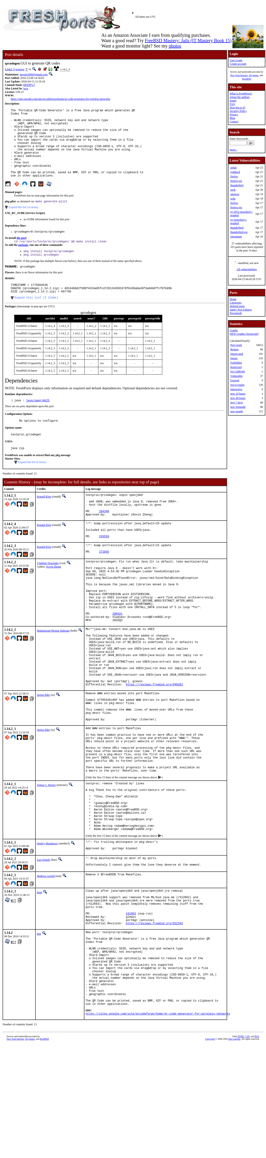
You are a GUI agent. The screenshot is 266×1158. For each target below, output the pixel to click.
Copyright (210, 1152)
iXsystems (254, 75)
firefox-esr (236, 181)
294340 (104, 539)
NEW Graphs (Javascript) (244, 333)
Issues (233, 100)
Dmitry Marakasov (47, 929)
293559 (104, 568)
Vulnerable (236, 376)
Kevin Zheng (53, 600)
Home (233, 299)
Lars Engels (43, 946)
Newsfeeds (236, 313)
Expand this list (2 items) (36, 319)
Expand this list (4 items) (32, 486)
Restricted (236, 367)
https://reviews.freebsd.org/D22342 (154, 1019)
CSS (247, 1150)
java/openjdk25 (37, 422)
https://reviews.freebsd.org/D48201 (154, 743)
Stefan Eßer (43, 754)
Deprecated (236, 354)
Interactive (236, 389)
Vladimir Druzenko (48, 596)
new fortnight (237, 407)
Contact (234, 121)
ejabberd (235, 172)
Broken (234, 349)
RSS (257, 1150)
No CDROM (237, 371)
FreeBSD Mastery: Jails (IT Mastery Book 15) (188, 40)
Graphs (234, 330)
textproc (19, 69)
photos (175, 45)
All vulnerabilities (246, 269)
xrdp (232, 198)
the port (21, 254)
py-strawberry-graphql (238, 221)
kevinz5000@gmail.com (34, 74)
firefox (234, 176)
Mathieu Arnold (46, 964)
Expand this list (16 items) (23, 222)
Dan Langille (234, 1152)
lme (39, 1029)
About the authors (240, 97)
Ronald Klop (44, 520)
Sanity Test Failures (241, 309)
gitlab (233, 167)
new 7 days (236, 402)
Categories (236, 302)
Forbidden (236, 362)
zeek (232, 189)
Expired (234, 380)
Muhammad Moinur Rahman (53, 677)
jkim (39, 980)
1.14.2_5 (10, 69)
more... (234, 149)
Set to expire (237, 384)
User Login (236, 60)
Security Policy (238, 111)
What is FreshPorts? (241, 93)
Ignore (234, 358)
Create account (238, 63)
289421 (117, 659)
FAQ (232, 104)
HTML (241, 1150)
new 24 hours (237, 393)
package (23, 261)
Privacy (234, 114)
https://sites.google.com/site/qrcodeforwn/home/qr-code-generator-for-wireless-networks (60, 99)
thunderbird (236, 185)
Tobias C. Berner (46, 860)
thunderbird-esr (239, 232)
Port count (236, 345)
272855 (104, 586)
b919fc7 (29, 85)
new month (236, 411)
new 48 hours (237, 398)
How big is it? (237, 107)
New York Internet (239, 75)
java (25, 89)
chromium (236, 236)
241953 (131, 1007)
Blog (232, 118)
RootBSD (246, 79)
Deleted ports (237, 306)
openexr (234, 194)
